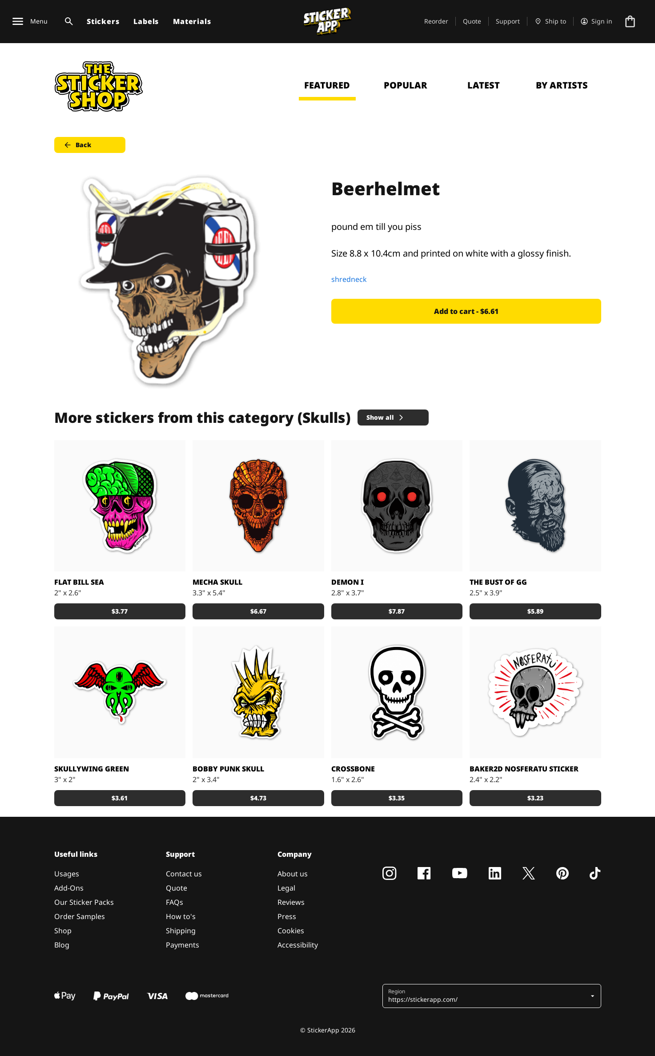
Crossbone (353, 769)
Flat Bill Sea (79, 582)
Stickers (103, 21)
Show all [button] (385, 417)
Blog (61, 945)
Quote (472, 21)
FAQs (174, 902)
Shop (63, 931)
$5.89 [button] (535, 611)
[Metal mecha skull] (258, 506)
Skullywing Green (91, 769)
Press (286, 916)
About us (292, 874)
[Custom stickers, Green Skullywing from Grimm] (120, 692)
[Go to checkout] (630, 21)
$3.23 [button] (535, 798)
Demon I (347, 582)
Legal (286, 888)
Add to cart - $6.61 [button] (466, 311)
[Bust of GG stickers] (535, 506)
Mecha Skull (217, 582)
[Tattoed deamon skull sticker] (397, 506)
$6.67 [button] (258, 611)
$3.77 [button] (120, 611)
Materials (192, 21)
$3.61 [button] (120, 798)
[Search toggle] (67, 21)
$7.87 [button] (397, 611)
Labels (146, 21)
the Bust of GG (498, 582)
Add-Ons (69, 888)
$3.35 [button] (397, 798)
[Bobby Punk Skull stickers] (258, 692)
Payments (182, 945)
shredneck (349, 279)
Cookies (290, 931)
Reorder (436, 21)
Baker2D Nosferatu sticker (524, 769)
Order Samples (79, 916)
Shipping (181, 931)
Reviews (291, 902)
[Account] (596, 21)
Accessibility (297, 945)
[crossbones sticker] (397, 692)
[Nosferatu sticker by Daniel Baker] (535, 692)
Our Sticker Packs (84, 902)
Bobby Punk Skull (228, 769)
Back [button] (77, 145)
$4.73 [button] (258, 798)
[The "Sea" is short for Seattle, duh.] (120, 506)
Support (508, 21)
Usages (66, 874)
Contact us (184, 874)
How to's (181, 916)
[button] (488, 996)
